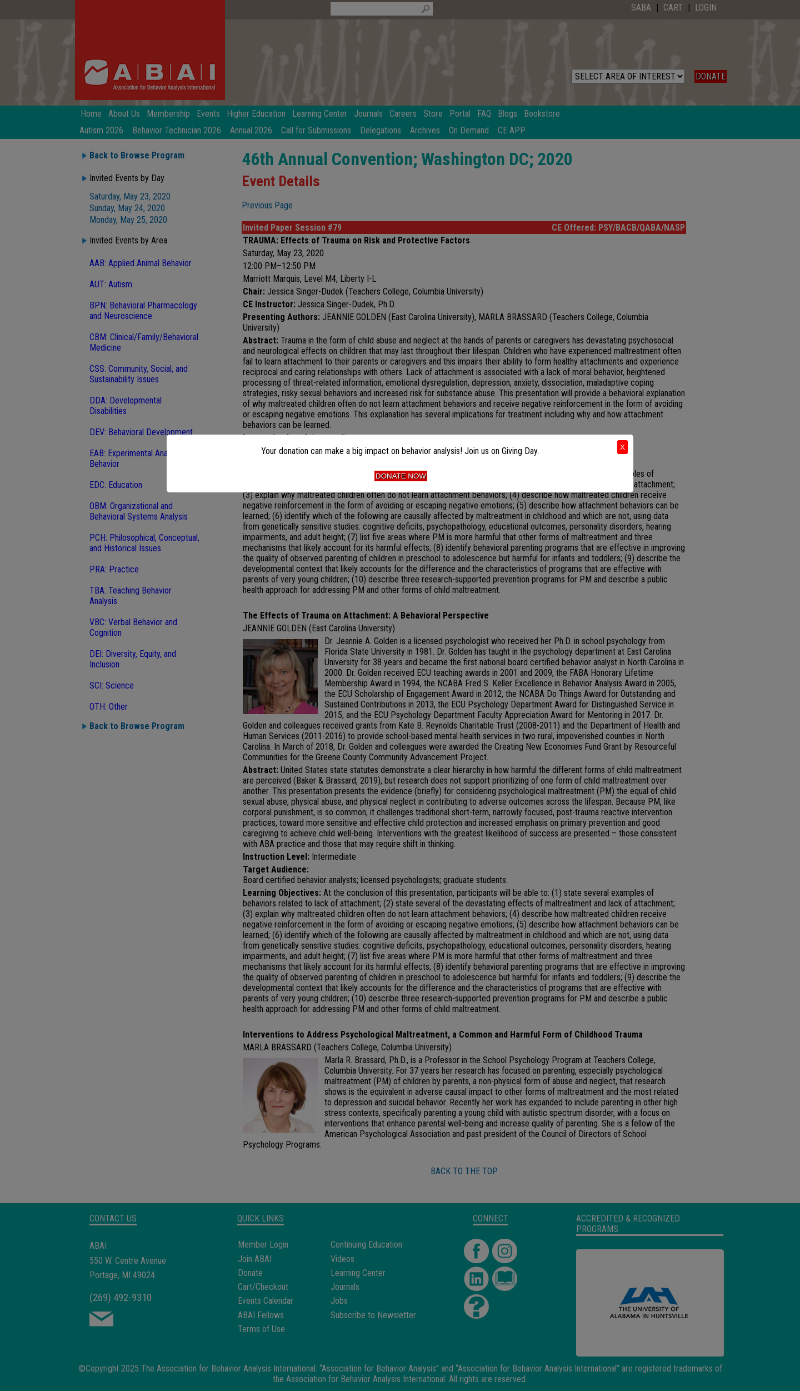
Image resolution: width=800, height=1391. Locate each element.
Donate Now (401, 476)
